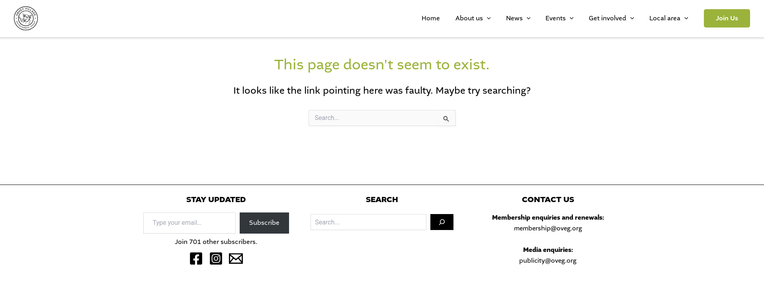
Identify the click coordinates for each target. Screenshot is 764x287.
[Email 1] (236, 258)
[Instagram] (216, 258)
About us (506, 18)
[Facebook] (196, 258)
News (543, 18)
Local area (672, 18)
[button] (727, 18)
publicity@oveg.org (548, 260)
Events (578, 18)
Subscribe (264, 222)
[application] (520, 18)
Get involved (622, 18)
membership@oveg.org (548, 228)
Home (471, 18)
